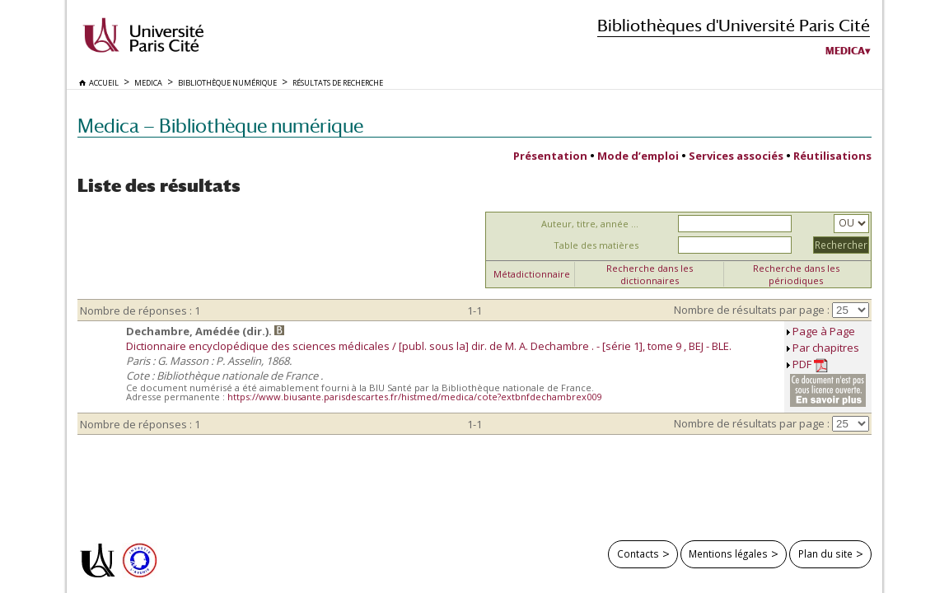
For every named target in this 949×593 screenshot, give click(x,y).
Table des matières (596, 245)
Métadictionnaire (531, 274)
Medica (845, 51)
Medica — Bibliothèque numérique (220, 125)
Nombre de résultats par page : (752, 309)
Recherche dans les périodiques (796, 274)
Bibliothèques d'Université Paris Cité (733, 25)
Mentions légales (728, 553)
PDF (810, 364)
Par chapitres (825, 347)
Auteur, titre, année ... (589, 223)
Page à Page (823, 331)
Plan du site (825, 553)
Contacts (638, 553)
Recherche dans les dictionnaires (649, 274)
